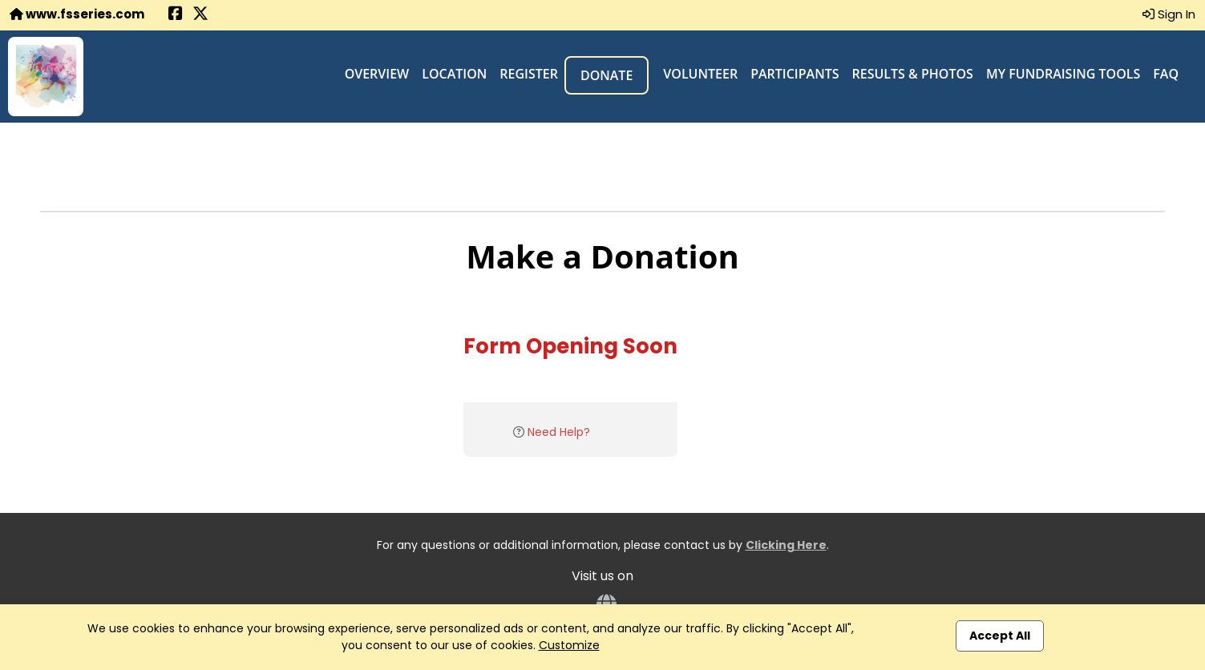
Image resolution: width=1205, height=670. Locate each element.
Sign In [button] (1168, 14)
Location (454, 74)
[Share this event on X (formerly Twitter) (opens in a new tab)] (200, 14)
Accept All (999, 636)
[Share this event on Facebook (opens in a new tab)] (175, 14)
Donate (606, 75)
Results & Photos (912, 74)
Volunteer (700, 74)
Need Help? (559, 432)
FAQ (1166, 74)
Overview (377, 74)
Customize (569, 645)
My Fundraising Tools (1063, 74)
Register (528, 74)
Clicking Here (786, 545)
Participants (794, 74)
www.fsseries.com (77, 14)
